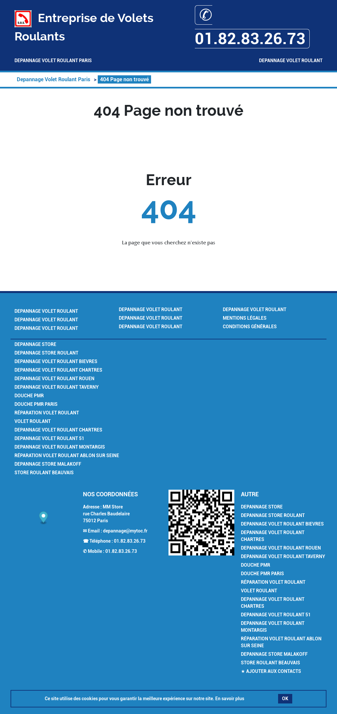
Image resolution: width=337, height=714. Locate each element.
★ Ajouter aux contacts (271, 671)
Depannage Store (35, 344)
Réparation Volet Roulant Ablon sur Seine (66, 455)
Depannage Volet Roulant (291, 60)
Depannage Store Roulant (46, 353)
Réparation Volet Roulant (46, 412)
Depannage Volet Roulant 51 (49, 438)
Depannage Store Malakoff (47, 464)
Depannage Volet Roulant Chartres (58, 370)
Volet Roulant (32, 421)
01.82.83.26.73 (129, 541)
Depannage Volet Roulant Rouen (54, 378)
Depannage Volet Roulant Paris (53, 60)
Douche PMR (29, 395)
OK (285, 698)
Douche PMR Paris (36, 404)
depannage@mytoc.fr (125, 530)
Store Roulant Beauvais (44, 472)
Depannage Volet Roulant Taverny (56, 387)
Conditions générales (250, 326)
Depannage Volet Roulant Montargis (59, 447)
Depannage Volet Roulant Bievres (55, 361)
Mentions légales (245, 318)
